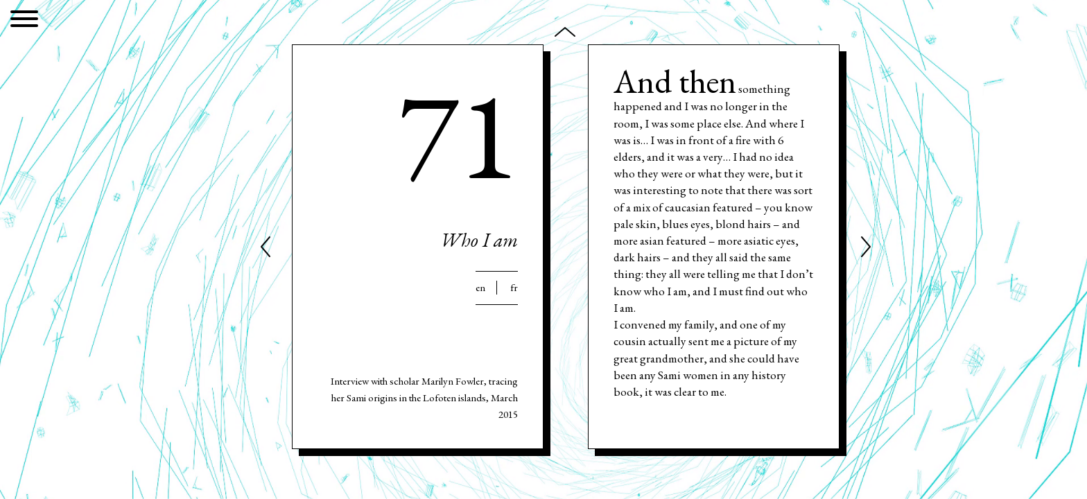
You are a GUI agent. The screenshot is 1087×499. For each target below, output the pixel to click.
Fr (514, 288)
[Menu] (24, 21)
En (480, 288)
